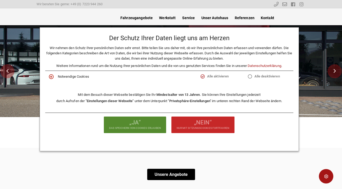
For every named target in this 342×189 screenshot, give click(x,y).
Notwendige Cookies (73, 76)
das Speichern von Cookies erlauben (135, 124)
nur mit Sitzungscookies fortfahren (203, 124)
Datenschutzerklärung (264, 66)
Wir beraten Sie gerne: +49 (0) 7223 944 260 (70, 4)
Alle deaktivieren (267, 76)
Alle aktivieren (218, 76)
